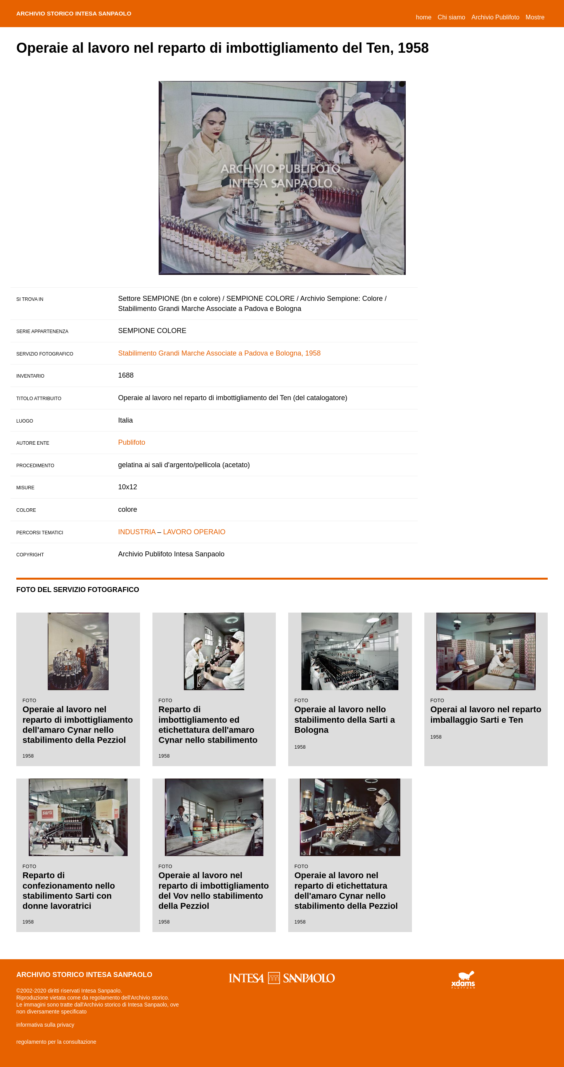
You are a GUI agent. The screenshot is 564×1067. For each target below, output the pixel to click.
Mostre (535, 17)
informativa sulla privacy (45, 1025)
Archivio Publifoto (495, 17)
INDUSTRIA (137, 532)
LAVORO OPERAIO (194, 532)
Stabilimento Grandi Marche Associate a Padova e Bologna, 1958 (219, 353)
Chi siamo (451, 17)
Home (425, 16)
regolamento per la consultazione (56, 1042)
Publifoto (131, 442)
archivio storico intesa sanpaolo (84, 13)
